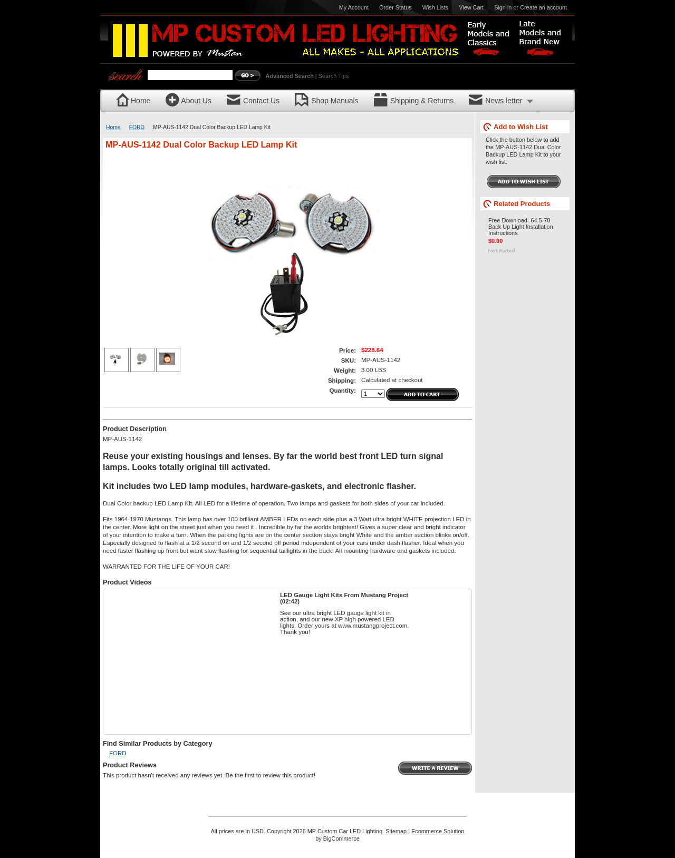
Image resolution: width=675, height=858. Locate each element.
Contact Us (253, 100)
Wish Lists (435, 7)
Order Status (395, 7)
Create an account (543, 7)
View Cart (471, 7)
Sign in (503, 7)
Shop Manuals (327, 100)
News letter (495, 100)
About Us (188, 100)
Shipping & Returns (414, 100)
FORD (136, 127)
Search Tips (334, 76)
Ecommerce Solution (437, 831)
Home (133, 100)
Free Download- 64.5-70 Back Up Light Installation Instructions (520, 226)
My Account (354, 7)
